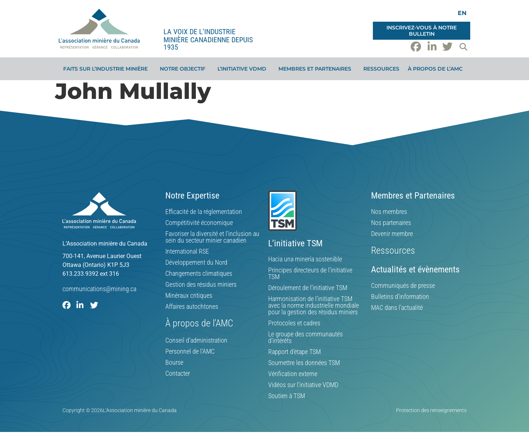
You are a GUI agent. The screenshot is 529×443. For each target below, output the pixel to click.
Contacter (177, 373)
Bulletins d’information (400, 296)
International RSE (187, 251)
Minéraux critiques (188, 295)
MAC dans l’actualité (397, 307)
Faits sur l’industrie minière (107, 68)
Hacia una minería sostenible (305, 259)
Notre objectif (184, 68)
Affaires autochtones (191, 306)
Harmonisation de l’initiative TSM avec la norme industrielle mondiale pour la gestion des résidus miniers (313, 305)
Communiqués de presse (403, 285)
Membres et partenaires (316, 68)
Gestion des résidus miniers (201, 284)
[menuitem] (462, 13)
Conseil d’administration (196, 340)
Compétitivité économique (199, 222)
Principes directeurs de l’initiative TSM (310, 273)
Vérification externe (292, 374)
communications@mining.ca (99, 289)
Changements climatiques (198, 273)
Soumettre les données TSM (304, 363)
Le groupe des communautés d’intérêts (305, 337)
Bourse (174, 362)
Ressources (381, 69)
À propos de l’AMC (437, 68)
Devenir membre (392, 234)
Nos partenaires (391, 222)
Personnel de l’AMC (190, 351)
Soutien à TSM (286, 396)
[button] (463, 47)
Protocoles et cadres (294, 323)
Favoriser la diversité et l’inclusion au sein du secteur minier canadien (212, 237)
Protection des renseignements (431, 410)
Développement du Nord (196, 262)
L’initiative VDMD (243, 68)
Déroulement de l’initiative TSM (307, 288)
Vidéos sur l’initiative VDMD (303, 385)
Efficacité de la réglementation (203, 211)
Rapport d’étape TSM (294, 352)
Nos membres (389, 211)
